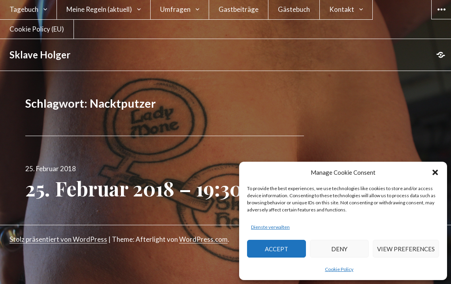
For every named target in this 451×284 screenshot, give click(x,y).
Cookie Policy (339, 269)
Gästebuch (294, 9)
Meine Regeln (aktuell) (99, 9)
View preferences (406, 248)
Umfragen (175, 9)
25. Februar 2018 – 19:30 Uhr (153, 188)
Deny (339, 248)
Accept (276, 248)
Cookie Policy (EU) (36, 29)
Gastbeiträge (239, 9)
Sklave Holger (39, 54)
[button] (435, 172)
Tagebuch (23, 9)
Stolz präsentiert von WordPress (58, 239)
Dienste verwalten (270, 227)
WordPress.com (203, 239)
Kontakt (341, 9)
